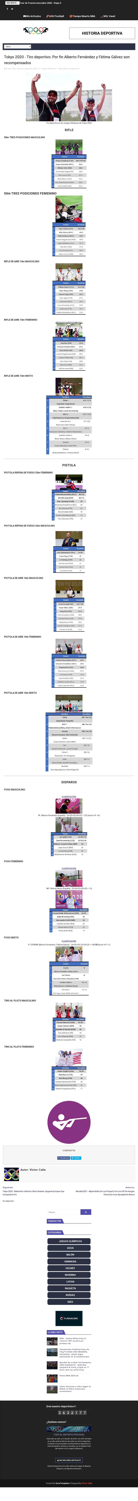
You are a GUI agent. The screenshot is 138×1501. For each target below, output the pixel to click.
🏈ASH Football (55, 16)
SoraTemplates (63, 1483)
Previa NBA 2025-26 (69, 1376)
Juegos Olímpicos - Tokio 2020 (54, 69)
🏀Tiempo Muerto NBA (82, 16)
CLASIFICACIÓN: (69, 797)
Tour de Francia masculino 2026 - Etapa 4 (40, 3)
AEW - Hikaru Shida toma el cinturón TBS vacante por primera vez (73, 1340)
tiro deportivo (73, 69)
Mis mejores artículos (69, 1460)
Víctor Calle (87, 1483)
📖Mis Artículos (32, 16)
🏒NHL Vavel (108, 16)
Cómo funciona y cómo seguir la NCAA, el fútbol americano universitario (75, 1388)
